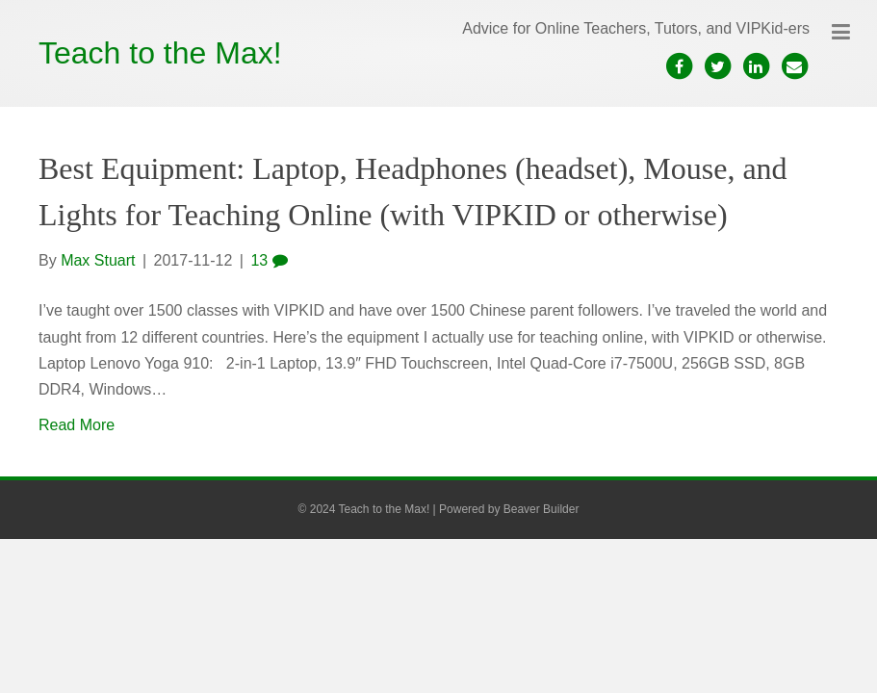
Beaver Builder (541, 509)
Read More (77, 425)
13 (268, 260)
